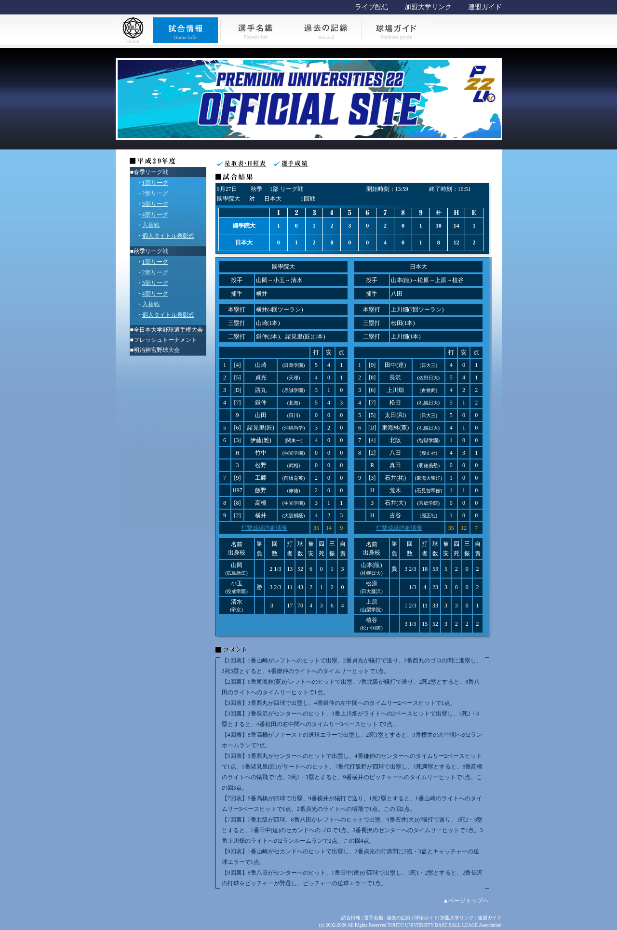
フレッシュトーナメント (165, 340)
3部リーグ (155, 204)
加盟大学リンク (428, 7)
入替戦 (151, 225)
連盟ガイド (485, 7)
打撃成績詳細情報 (264, 528)
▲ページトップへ (466, 900)
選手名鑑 (373, 917)
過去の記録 (399, 917)
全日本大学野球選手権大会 (168, 329)
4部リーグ (155, 214)
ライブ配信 (372, 7)
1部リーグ (155, 182)
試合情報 (351, 917)
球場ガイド (426, 917)
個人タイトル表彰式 (168, 235)
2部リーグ (155, 193)
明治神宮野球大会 (157, 350)
